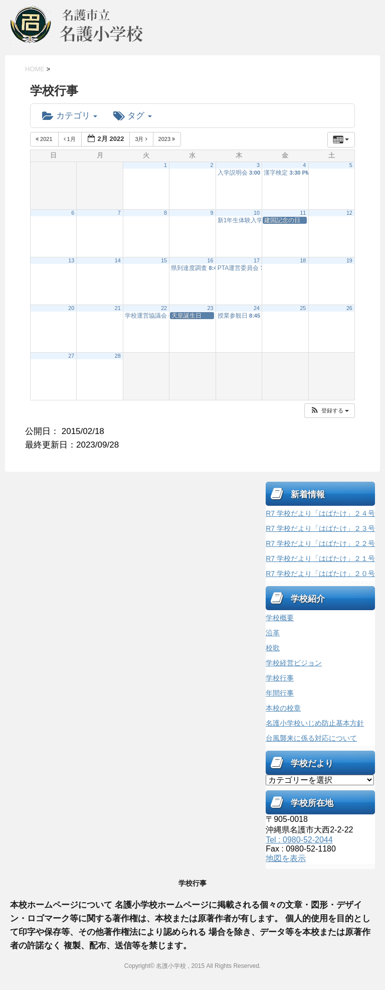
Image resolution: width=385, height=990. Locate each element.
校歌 (273, 648)
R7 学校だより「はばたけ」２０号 (320, 574)
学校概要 (280, 618)
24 (257, 308)
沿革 (273, 633)
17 (257, 260)
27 (71, 356)
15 (164, 260)
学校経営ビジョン (294, 663)
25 (303, 308)
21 (118, 308)
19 (349, 260)
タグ (132, 115)
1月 (70, 139)
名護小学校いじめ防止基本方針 (315, 723)
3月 (141, 139)
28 (118, 356)
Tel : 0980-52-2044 (299, 839)
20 (71, 308)
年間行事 (280, 693)
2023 (167, 139)
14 (118, 260)
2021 (45, 139)
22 (164, 308)
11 (303, 213)
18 (303, 260)
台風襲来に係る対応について (311, 738)
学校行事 (280, 678)
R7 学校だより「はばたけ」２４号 (320, 513)
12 (349, 213)
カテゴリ (69, 115)
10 (257, 213)
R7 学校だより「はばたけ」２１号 (320, 558)
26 (349, 308)
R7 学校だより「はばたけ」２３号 (320, 528)
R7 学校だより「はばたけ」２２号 (320, 543)
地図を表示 (286, 858)
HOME (35, 69)
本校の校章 (283, 708)
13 (71, 260)
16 (211, 260)
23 (211, 308)
